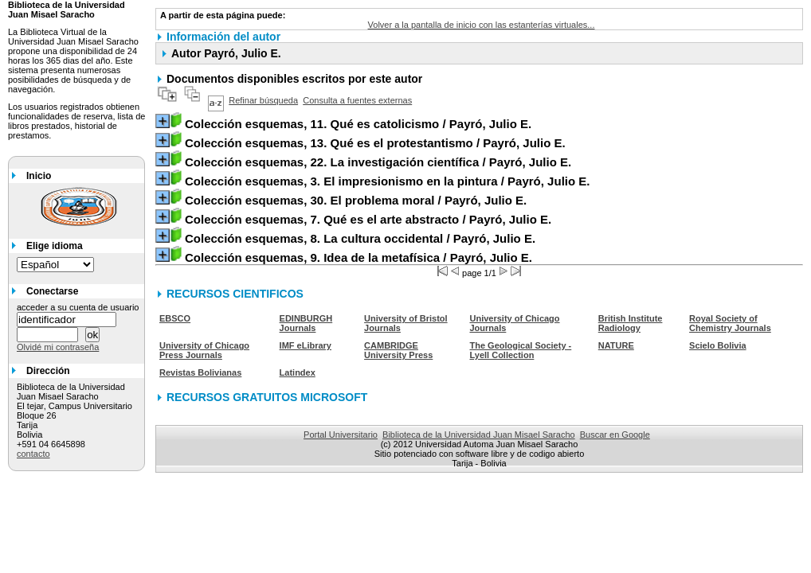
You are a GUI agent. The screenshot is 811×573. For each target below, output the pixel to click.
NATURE (616, 345)
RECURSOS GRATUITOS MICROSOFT (267, 397)
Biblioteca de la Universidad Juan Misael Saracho (478, 434)
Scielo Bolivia (717, 345)
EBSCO (174, 318)
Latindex (297, 372)
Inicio (38, 175)
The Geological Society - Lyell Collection (520, 350)
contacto (33, 453)
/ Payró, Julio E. (358, 124)
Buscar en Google (615, 434)
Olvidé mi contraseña (58, 347)
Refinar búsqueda (263, 100)
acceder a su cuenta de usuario (78, 307)
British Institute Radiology (630, 323)
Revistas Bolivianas (200, 372)
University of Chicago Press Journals (204, 350)
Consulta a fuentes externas (357, 100)
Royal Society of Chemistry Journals (730, 323)
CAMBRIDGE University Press (398, 350)
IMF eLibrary (305, 345)
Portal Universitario (341, 434)
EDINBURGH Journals (306, 323)
